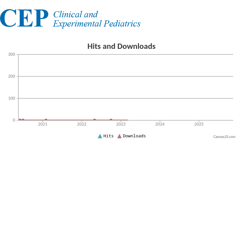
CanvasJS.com (224, 137)
